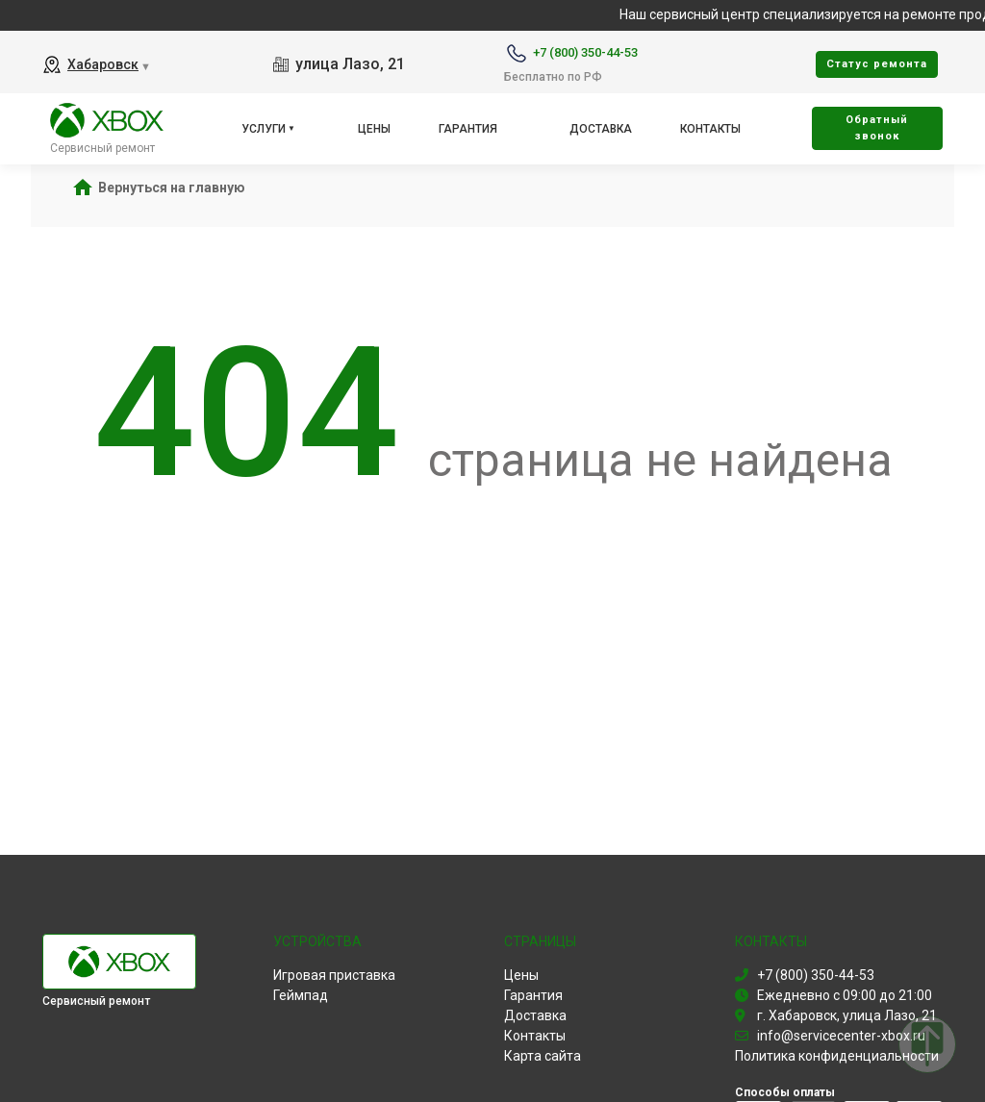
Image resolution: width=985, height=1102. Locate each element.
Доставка (600, 129)
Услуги (263, 129)
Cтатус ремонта (876, 64)
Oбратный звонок (877, 127)
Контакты (710, 129)
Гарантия (468, 129)
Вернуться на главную (171, 187)
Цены (374, 129)
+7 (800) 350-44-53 (585, 52)
